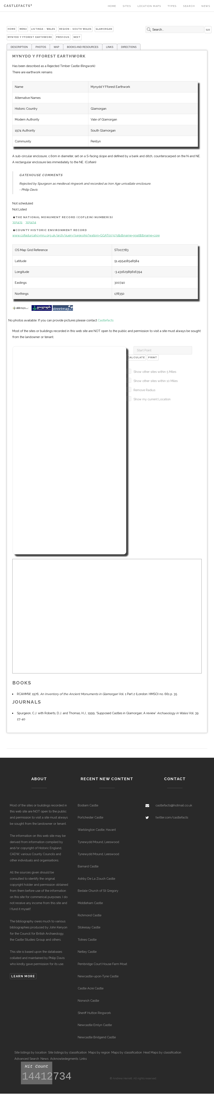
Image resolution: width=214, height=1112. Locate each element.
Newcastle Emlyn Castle (95, 1025)
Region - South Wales (75, 29)
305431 (17, 222)
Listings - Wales (43, 29)
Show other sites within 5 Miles (155, 371)
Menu (23, 29)
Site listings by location (30, 1052)
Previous (62, 37)
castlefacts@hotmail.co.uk (173, 805)
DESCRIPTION (19, 47)
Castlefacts (18, 5)
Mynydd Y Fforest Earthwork (30, 37)
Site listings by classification (67, 1052)
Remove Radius (144, 390)
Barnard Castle (88, 866)
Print (152, 357)
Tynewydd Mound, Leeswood (98, 842)
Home (112, 6)
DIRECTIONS (128, 47)
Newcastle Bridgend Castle (97, 1037)
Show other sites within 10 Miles (156, 381)
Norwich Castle (88, 1000)
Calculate (136, 357)
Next (77, 37)
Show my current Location (152, 399)
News (205, 6)
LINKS (109, 47)
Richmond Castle (89, 915)
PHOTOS (41, 47)
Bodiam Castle (88, 805)
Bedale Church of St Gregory (98, 890)
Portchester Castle (90, 817)
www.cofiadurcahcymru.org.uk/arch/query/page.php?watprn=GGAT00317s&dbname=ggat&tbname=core (86, 235)
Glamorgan (104, 29)
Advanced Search (26, 1058)
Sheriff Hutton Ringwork (94, 1013)
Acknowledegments (64, 1058)
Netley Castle (87, 951)
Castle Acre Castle (90, 988)
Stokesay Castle (89, 927)
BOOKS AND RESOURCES (82, 47)
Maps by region (99, 1052)
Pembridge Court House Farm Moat (102, 964)
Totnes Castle (87, 939)
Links (83, 1058)
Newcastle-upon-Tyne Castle (98, 976)
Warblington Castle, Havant (97, 829)
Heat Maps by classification (162, 1052)
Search (189, 6)
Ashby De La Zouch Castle (96, 878)
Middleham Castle (90, 903)
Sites (127, 6)
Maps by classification (126, 1052)
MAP (56, 47)
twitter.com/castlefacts (171, 817)
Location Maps (149, 6)
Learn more (23, 976)
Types (172, 6)
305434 (30, 222)
